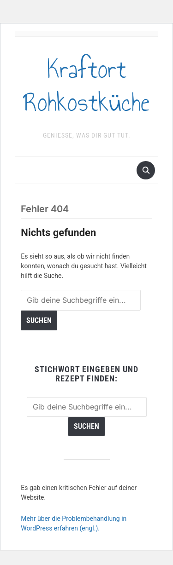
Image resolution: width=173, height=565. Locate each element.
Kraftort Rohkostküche (87, 86)
